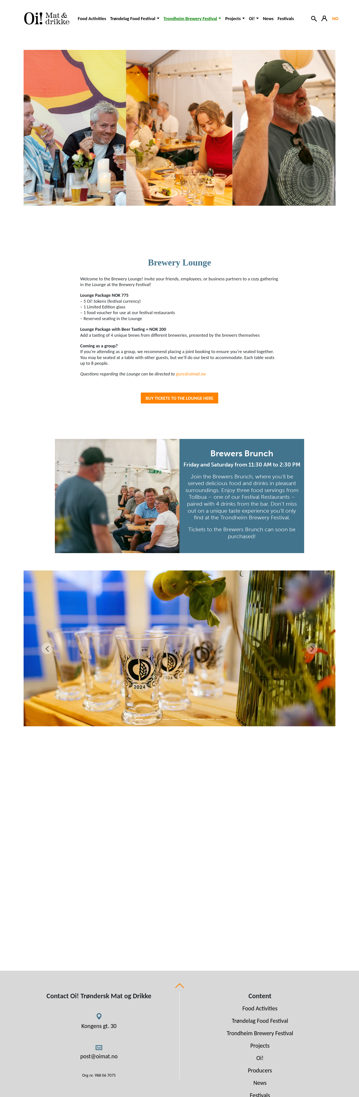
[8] (202, 719)
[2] (148, 719)
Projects (260, 1045)
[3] (157, 719)
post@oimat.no (99, 1056)
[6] (184, 719)
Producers (260, 1070)
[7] (193, 719)
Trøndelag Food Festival (260, 1020)
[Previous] (47, 648)
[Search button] (314, 18)
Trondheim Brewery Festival (260, 1033)
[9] (211, 719)
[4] (166, 719)
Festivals (286, 18)
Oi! (260, 1058)
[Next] (312, 648)
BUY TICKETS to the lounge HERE (180, 398)
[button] (134, 21)
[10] (219, 719)
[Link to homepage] (46, 18)
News (268, 18)
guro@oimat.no (191, 374)
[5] (175, 719)
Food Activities (92, 18)
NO (335, 18)
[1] (139, 719)
